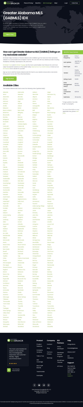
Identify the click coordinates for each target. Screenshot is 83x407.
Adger (49, 92)
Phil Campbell (7, 263)
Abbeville (5, 92)
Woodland (21, 326)
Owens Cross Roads (23, 258)
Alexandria (6, 97)
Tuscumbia (50, 306)
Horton (20, 203)
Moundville (36, 242)
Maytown (50, 231)
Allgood (35, 97)
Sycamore (50, 294)
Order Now (75, 3)
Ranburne (20, 272)
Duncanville (21, 156)
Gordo (34, 183)
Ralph (48, 269)
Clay (19, 133)
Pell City (35, 260)
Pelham (20, 260)
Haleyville (50, 190)
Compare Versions (40, 351)
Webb (19, 319)
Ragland (5, 269)
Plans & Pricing (28, 3)
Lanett (5, 217)
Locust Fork (50, 224)
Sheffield (20, 285)
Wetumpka (6, 324)
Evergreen (20, 165)
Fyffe (48, 174)
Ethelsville (20, 162)
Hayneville (50, 194)
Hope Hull (5, 203)
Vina (34, 315)
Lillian (4, 222)
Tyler (19, 308)
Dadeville (35, 144)
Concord (49, 137)
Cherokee (20, 131)
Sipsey (5, 288)
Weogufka (6, 322)
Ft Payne (20, 174)
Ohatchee (35, 253)
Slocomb (20, 288)
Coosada (5, 140)
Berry (48, 110)
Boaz (19, 115)
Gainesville (21, 176)
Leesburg (5, 219)
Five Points (50, 167)
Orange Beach (37, 256)
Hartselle (5, 194)
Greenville (20, 188)
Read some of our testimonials (40, 67)
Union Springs (7, 310)
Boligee (35, 115)
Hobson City (50, 199)
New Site (49, 249)
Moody (49, 240)
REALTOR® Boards (40, 367)
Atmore (49, 103)
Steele (19, 292)
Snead (49, 288)
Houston (35, 203)
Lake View (35, 215)
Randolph (35, 272)
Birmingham (36, 112)
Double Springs (37, 153)
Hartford (49, 192)
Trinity (49, 304)
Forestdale (50, 169)
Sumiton (20, 294)
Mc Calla (5, 233)
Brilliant (49, 119)
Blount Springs (51, 112)
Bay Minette (50, 108)
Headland (20, 197)
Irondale (5, 208)
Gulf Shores (50, 188)
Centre (35, 128)
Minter (34, 238)
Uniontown (21, 310)
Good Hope (50, 181)
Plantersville (50, 265)
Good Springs (6, 183)
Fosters (49, 172)
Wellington (50, 319)
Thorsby (20, 301)
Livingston (35, 224)
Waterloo (50, 317)
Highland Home (22, 199)
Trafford (35, 304)
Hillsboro (35, 199)
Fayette (35, 167)
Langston (20, 217)
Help (55, 3)
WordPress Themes (60, 361)
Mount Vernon (22, 244)
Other (4, 258)
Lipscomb (5, 224)
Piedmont (35, 263)
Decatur (20, 149)
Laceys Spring (7, 215)
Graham (5, 185)
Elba (19, 158)
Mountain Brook (37, 244)
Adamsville (21, 92)
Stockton (5, 294)
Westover (50, 322)
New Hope (20, 249)
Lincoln (20, 222)
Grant (34, 185)
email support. (70, 375)
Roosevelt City (22, 279)
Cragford (20, 142)
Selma (49, 283)
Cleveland (50, 133)
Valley (34, 310)
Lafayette (20, 215)
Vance (19, 313)
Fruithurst (5, 174)
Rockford (49, 276)
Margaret (50, 229)
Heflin (34, 197)
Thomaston (50, 299)
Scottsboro (6, 283)
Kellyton (5, 213)
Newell (5, 251)
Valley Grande (51, 310)
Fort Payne (36, 172)
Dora (4, 153)
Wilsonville (35, 324)
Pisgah (34, 265)
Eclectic (5, 158)
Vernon (5, 315)
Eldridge (35, 158)
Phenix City (50, 260)
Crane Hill (35, 142)
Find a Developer (60, 348)
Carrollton (35, 126)
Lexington (50, 219)
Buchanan (50, 122)
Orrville (49, 256)
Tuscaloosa (36, 306)
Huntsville (5, 206)
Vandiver (35, 313)
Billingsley (20, 112)
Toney (49, 301)
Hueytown (50, 203)
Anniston (35, 99)
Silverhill (49, 285)
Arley (48, 101)
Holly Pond (21, 201)
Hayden (35, 194)
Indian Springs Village (38, 206)
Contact (49, 344)
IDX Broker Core (7, 65)
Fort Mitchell (21, 172)
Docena (20, 151)
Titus (34, 301)
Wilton (49, 324)
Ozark (49, 258)
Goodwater (21, 183)
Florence (20, 169)
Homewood (36, 201)
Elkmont (49, 158)
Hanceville (21, 192)
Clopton (5, 135)
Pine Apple (6, 265)
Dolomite (50, 151)
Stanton (5, 292)
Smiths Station (37, 288)
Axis (48, 106)
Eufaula (35, 162)
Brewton (49, 117)
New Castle (6, 249)
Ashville (20, 103)
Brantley (5, 117)
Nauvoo (49, 247)
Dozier (5, 156)
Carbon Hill (21, 126)
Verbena (49, 313)
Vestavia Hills (21, 315)
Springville (35, 290)
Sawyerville (50, 281)
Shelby (34, 285)
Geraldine (5, 181)
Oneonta (49, 253)
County (49, 140)
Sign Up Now (10, 79)
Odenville (20, 253)
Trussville (20, 306)
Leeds (49, 217)
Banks (19, 108)
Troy (4, 306)
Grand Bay (21, 185)
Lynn (48, 226)
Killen (19, 213)
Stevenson (50, 292)
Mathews (20, 231)
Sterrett (35, 292)
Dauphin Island (37, 147)
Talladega (50, 297)
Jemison (20, 210)
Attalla (5, 106)
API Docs (60, 366)
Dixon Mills (6, 151)
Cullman (20, 144)
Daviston (49, 147)
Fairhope (49, 165)
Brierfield (20, 119)
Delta (34, 149)
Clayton (35, 133)
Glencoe (35, 181)
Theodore (35, 299)
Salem (49, 279)
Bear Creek (21, 110)
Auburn (20, 106)
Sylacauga (6, 297)
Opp (19, 256)
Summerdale (36, 294)
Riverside (49, 274)
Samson (5, 281)
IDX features (6, 68)
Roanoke (5, 276)
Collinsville (6, 137)
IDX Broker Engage (20, 65)
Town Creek (6, 304)
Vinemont (6, 317)
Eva (4, 165)
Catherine (50, 126)
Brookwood (21, 122)
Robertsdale (21, 276)
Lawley (34, 217)
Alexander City (51, 94)
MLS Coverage (47, 3)
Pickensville (21, 263)
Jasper (5, 210)
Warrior (35, 317)
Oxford (34, 258)
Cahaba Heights (22, 124)
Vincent (49, 315)
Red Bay (49, 272)
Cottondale (36, 140)
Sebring (35, 283)
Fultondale (36, 174)
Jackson (20, 208)
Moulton (20, 242)
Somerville (6, 290)
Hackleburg (36, 190)
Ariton (34, 101)
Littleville (20, 224)
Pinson (19, 265)
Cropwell (49, 142)
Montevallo (21, 240)
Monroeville (6, 240)
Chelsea (5, 131)
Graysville (50, 185)
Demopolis (50, 149)
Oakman (5, 253)
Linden (34, 222)
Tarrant (20, 299)
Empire (34, 160)
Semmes (5, 285)
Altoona (5, 99)
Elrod (19, 160)
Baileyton (5, 108)
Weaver (5, 319)
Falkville (5, 167)
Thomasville (6, 301)
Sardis (34, 281)
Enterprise (50, 160)
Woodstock (36, 326)
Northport (20, 251)
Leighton (20, 219)
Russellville (35, 279)
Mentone (49, 233)
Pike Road (50, 263)
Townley (20, 304)
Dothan (20, 153)
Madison (5, 229)
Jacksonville (50, 208)
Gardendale (6, 178)
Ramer (5, 272)
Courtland (6, 142)
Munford (5, 247)
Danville (5, 147)
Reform (20, 274)
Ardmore (5, 101)
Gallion (49, 176)
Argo (19, 101)
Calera (34, 124)
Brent (34, 117)
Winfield (5, 326)
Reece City (6, 274)
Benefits (37, 3)
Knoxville (49, 213)
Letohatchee (36, 219)
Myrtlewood (36, 247)
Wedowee (35, 319)
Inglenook (50, 206)
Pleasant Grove (7, 267)
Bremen (20, 117)
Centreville (50, 128)
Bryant (34, 122)
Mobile (49, 238)
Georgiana (50, 178)
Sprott (49, 290)
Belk (34, 110)
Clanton (5, 133)
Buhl (4, 124)
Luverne (35, 226)
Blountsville (6, 115)
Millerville (49, 235)
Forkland (5, 172)
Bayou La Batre (7, 110)
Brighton (35, 119)
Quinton (49, 267)
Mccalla (20, 233)
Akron (4, 94)
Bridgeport (6, 119)
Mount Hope (50, 242)
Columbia (20, 137)
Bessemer (6, 112)
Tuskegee (6, 308)
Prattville (20, 267)
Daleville (49, 144)
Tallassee (5, 299)
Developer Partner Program (60, 354)
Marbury (35, 229)
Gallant (35, 176)
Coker (49, 135)
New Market (36, 249)
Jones (34, 210)
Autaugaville (36, 106)
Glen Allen (20, 181)
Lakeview (49, 215)
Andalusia (20, 99)
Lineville (49, 222)
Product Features (39, 345)
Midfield (20, 235)
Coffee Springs (37, 135)
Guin (34, 188)
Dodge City (36, 151)
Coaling (20, 135)
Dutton (35, 156)
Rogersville (6, 279)
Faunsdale (21, 167)
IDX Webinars (70, 357)
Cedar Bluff (6, 128)
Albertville (35, 94)
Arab (48, 99)
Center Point (21, 128)
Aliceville (20, 97)
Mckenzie (35, 233)
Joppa (49, 210)
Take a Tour (10, 34)
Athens (35, 103)
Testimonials (41, 372)
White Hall (20, 324)
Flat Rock (5, 169)
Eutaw (49, 162)
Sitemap (49, 358)
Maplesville (21, 229)
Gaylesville (21, 178)
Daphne (20, 147)
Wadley (20, 317)
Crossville (5, 144)
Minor (19, 238)
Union (34, 308)
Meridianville (6, 235)
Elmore (5, 160)
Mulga (49, 244)
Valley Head (6, 313)
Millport (5, 238)
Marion (5, 231)
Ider (19, 206)
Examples (40, 375)
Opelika (5, 256)
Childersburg (36, 131)
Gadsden (5, 176)
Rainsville (35, 269)
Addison (35, 92)
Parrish (5, 260)
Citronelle (50, 131)
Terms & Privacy (49, 353)
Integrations (71, 344)
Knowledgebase (72, 348)
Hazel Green (6, 197)
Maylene (35, 231)
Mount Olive (6, 244)
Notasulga (35, 251)
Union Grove (50, 308)
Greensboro (6, 188)
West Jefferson (37, 322)
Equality (5, 162)
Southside (20, 290)
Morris (4, 242)
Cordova (20, 140)
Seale (19, 283)
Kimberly (35, 213)
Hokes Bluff (6, 201)
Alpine (49, 97)
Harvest (20, 194)
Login (66, 3)
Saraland (20, 281)
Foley (34, 169)
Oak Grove (50, 251)
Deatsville (5, 149)
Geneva (35, 178)
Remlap (35, 274)
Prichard (35, 267)
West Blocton (21, 322)
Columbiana (36, 137)
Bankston (35, 108)
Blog (48, 348)
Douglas (49, 153)
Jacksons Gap (36, 208)
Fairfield (35, 165)
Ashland (5, 103)
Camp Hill (5, 126)
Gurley (19, 190)
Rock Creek (36, 276)
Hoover (49, 201)
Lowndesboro (21, 226)
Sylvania (35, 297)
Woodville (50, 326)
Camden (49, 124)
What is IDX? (71, 352)
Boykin (49, 115)
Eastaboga (50, 156)
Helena (49, 197)
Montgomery (36, 240)
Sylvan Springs (22, 297)
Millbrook (35, 235)
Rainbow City (21, 269)
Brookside (5, 122)
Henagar (5, 199)
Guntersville (6, 190)
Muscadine (21, 247)
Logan (4, 226)
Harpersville (36, 192)
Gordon (49, 183)
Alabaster (20, 94)
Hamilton (5, 192)
